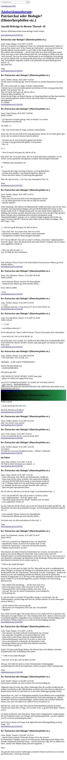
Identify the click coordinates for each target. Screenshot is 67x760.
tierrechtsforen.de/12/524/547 (12, 726)
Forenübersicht (6, 6)
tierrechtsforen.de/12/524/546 (12, 672)
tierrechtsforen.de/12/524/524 (12, 35)
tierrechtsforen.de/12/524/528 (12, 267)
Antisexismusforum (16, 12)
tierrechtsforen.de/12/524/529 (12, 294)
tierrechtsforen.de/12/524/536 (12, 438)
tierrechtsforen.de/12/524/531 (12, 526)
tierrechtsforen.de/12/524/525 (12, 71)
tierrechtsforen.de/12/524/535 (12, 425)
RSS (14, 6)
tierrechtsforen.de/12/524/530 (12, 309)
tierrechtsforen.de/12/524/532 (12, 347)
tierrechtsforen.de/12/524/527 (12, 185)
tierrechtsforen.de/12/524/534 (12, 412)
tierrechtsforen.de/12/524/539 (12, 622)
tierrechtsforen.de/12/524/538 (12, 466)
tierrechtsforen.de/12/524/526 (12, 104)
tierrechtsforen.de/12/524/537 (12, 453)
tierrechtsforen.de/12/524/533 (12, 391)
